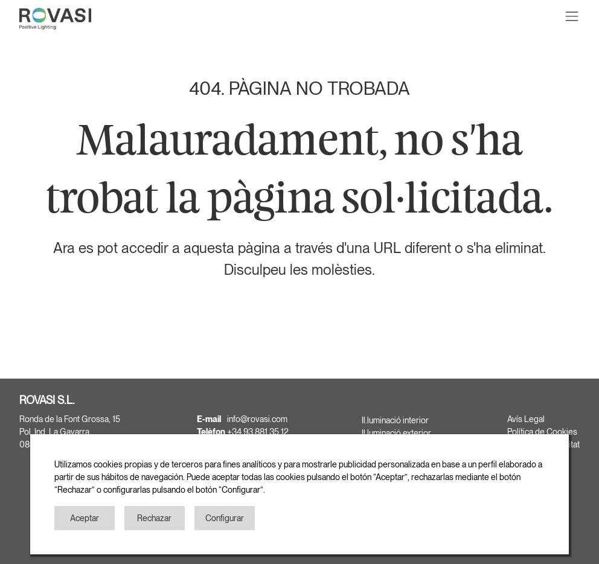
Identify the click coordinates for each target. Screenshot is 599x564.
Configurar (224, 518)
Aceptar (84, 518)
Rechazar (154, 518)
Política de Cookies (542, 432)
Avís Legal (526, 419)
